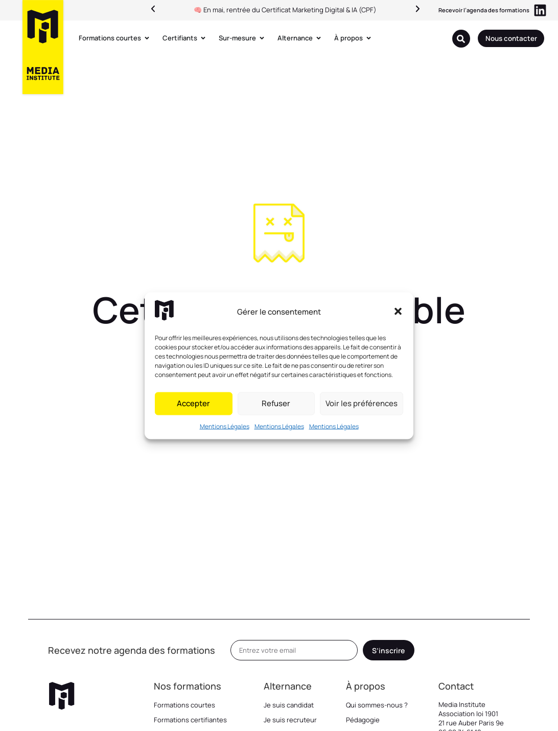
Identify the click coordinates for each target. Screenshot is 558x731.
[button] (398, 311)
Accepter (193, 403)
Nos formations (187, 686)
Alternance (288, 686)
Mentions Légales (224, 426)
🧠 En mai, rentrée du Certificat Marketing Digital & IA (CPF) (285, 9)
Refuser (276, 403)
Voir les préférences (362, 403)
